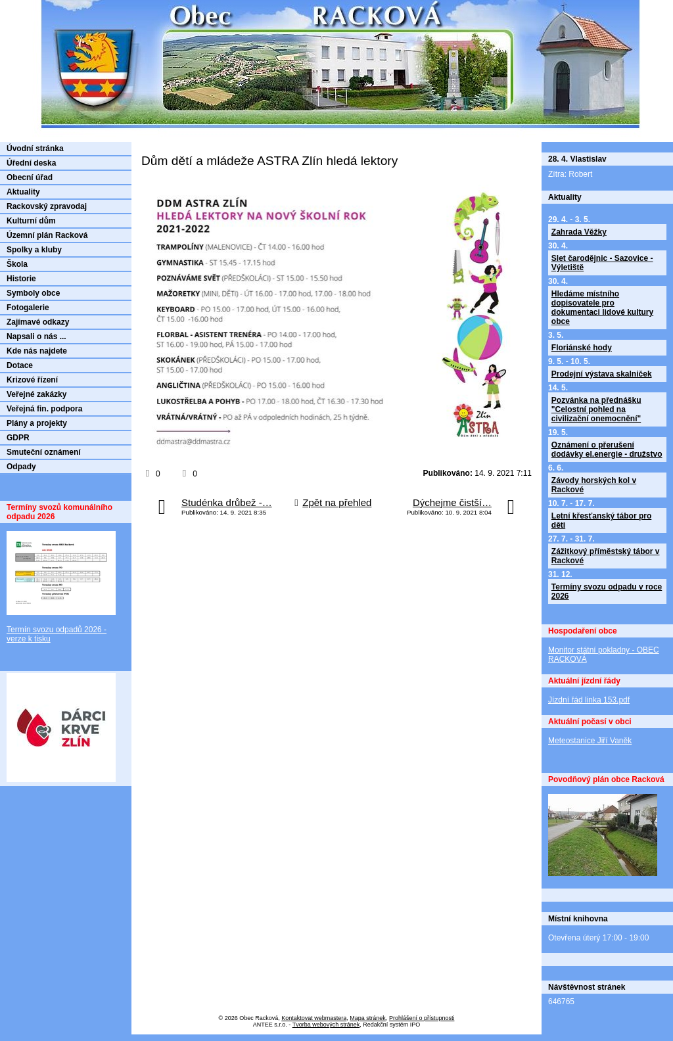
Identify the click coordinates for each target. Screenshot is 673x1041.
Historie (21, 278)
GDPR (18, 437)
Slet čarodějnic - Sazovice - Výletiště (602, 263)
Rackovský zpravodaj (47, 206)
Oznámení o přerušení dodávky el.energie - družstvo (606, 449)
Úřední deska (31, 163)
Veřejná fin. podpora (44, 408)
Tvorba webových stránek (326, 1024)
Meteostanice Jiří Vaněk (590, 740)
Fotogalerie (28, 307)
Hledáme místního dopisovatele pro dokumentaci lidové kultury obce (602, 307)
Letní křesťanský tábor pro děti (601, 520)
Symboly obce (33, 293)
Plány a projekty (37, 423)
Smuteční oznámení (44, 452)
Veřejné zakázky (36, 394)
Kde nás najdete (37, 351)
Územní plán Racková (47, 235)
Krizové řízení (32, 379)
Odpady (21, 466)
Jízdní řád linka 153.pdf (589, 700)
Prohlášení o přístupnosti (422, 1018)
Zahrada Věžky (579, 232)
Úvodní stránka (35, 148)
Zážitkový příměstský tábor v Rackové (605, 556)
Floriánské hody (581, 347)
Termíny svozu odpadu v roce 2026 (606, 591)
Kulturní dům (31, 220)
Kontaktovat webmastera (313, 1018)
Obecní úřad (30, 177)
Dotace (20, 365)
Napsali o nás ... (36, 336)
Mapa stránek (368, 1018)
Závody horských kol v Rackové (593, 485)
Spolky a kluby (34, 249)
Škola (17, 264)
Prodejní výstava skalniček (601, 374)
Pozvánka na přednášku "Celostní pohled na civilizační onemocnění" (596, 409)
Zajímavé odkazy (38, 322)
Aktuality (23, 192)
